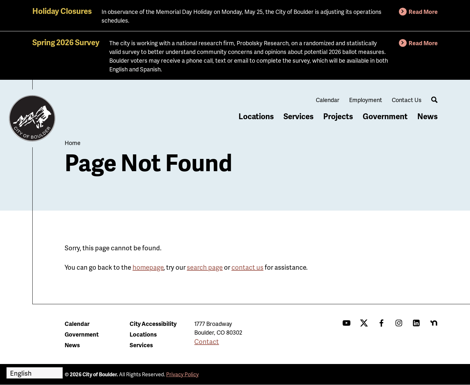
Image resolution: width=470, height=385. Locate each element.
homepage (148, 267)
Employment (365, 100)
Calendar (327, 100)
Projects (338, 116)
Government (385, 116)
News (427, 116)
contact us (247, 267)
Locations (256, 116)
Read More (423, 11)
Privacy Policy (182, 374)
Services (298, 116)
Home (72, 143)
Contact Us (407, 100)
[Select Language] (34, 373)
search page (205, 267)
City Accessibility (153, 323)
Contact (206, 341)
